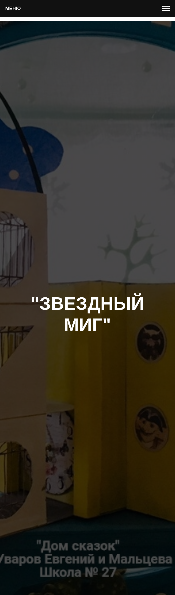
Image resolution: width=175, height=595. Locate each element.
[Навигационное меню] (166, 8)
